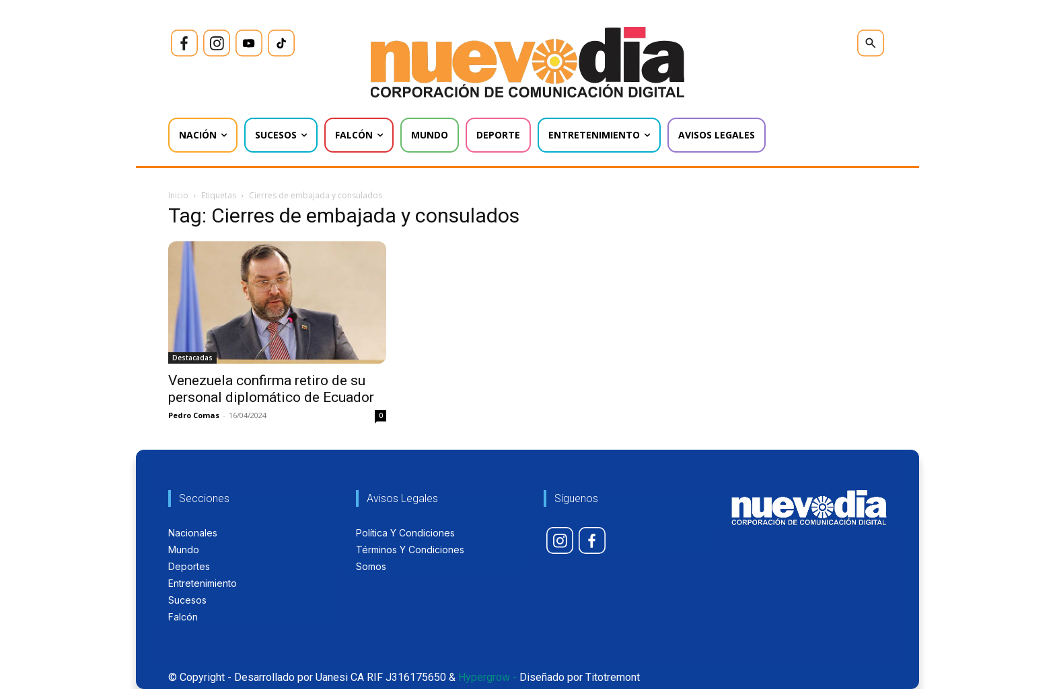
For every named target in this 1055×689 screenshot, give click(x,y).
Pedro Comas (193, 415)
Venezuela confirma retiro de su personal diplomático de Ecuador (271, 388)
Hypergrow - (487, 677)
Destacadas (192, 357)
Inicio (178, 195)
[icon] (184, 43)
